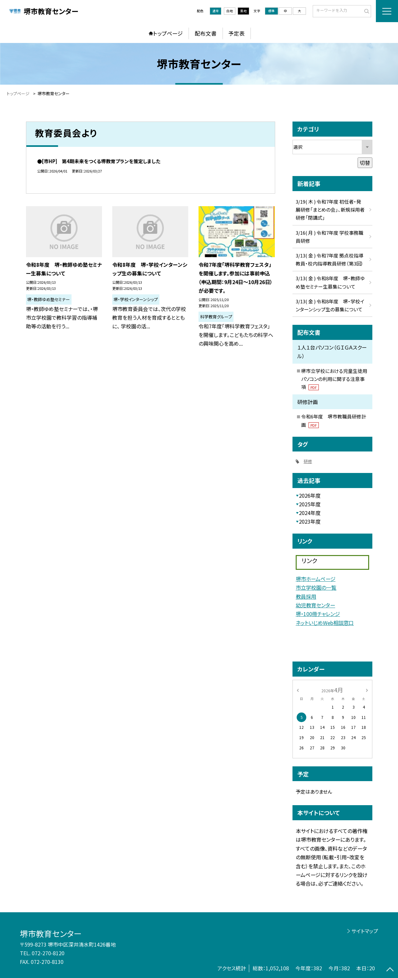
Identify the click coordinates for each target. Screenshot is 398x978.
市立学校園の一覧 (316, 587)
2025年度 (310, 504)
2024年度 (310, 513)
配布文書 (205, 33)
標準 (271, 10)
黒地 (243, 10)
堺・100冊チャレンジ (318, 614)
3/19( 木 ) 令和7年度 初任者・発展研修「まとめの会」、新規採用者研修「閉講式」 (330, 209)
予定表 (236, 33)
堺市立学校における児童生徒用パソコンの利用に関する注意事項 (334, 379)
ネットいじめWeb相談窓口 (325, 623)
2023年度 (310, 521)
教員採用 (306, 596)
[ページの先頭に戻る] (390, 970)
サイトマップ (364, 931)
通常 (215, 10)
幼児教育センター (315, 605)
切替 (365, 162)
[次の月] (367, 689)
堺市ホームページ (315, 579)
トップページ (168, 33)
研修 (308, 461)
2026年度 (310, 495)
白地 (229, 10)
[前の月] (298, 689)
